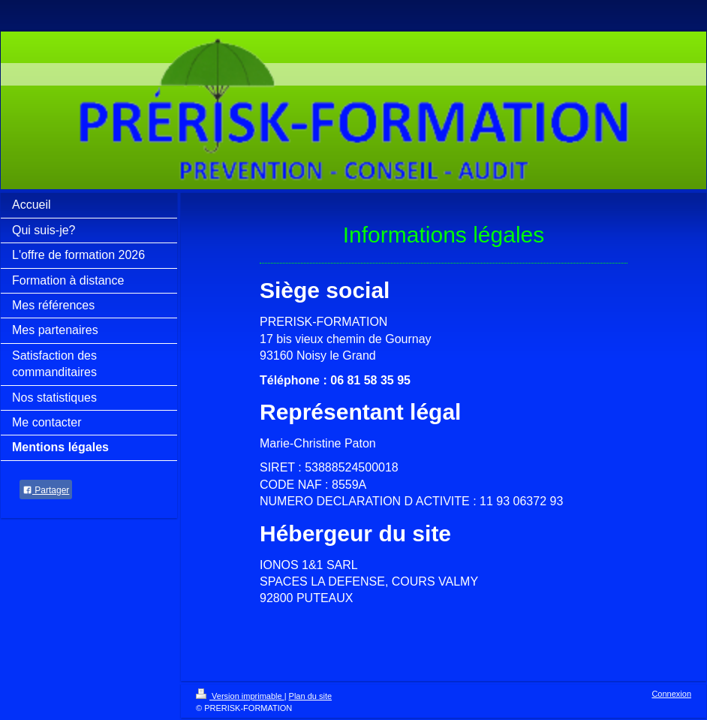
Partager (46, 490)
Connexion (671, 693)
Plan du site (310, 695)
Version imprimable (240, 695)
